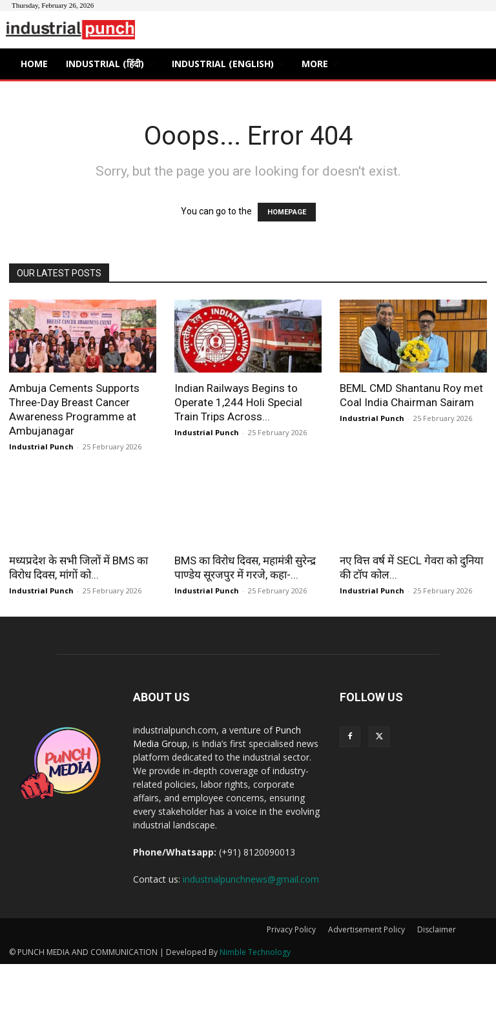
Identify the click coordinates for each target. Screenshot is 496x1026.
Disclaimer (436, 929)
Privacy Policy (291, 929)
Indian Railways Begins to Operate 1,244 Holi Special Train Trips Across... (238, 402)
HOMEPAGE (286, 212)
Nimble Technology (255, 952)
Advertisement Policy (366, 929)
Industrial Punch (41, 446)
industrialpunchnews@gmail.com (251, 879)
